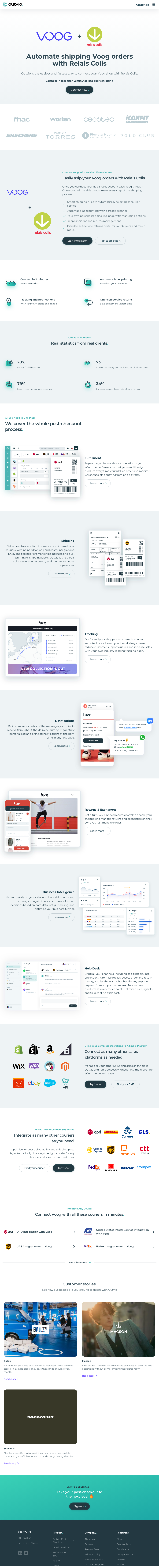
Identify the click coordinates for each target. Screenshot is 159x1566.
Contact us (142, 4)
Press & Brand (92, 1549)
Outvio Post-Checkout (63, 1541)
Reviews (121, 1559)
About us (90, 1539)
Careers (89, 1544)
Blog (119, 1539)
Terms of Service (94, 1559)
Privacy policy (92, 1554)
